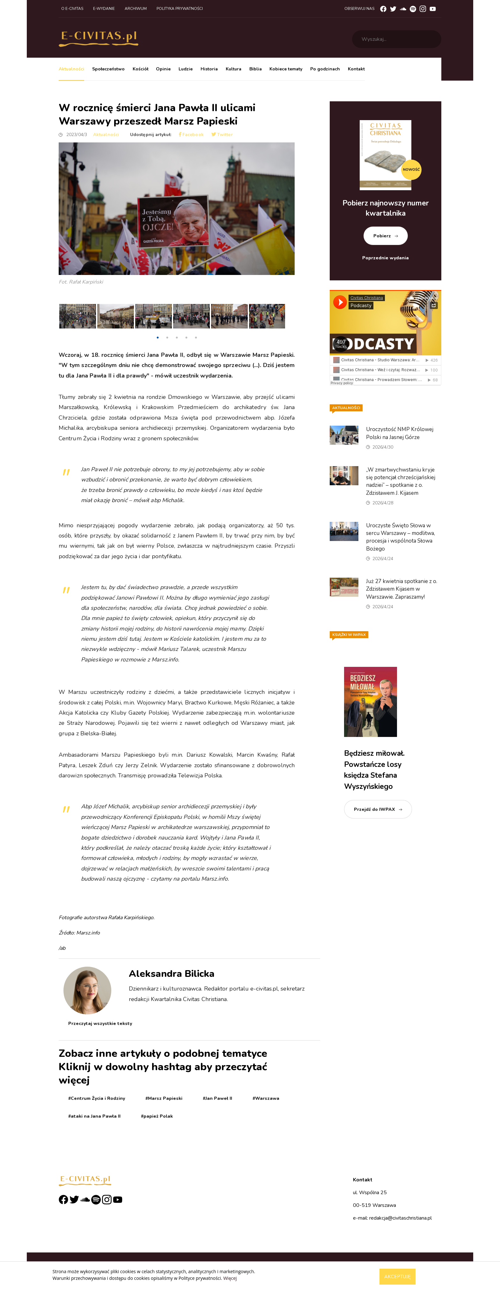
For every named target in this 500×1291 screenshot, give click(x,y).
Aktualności (71, 69)
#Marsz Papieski (163, 1098)
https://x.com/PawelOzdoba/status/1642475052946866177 (128, 902)
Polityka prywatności (180, 8)
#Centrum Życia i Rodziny (96, 1098)
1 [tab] (157, 338)
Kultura (233, 69)
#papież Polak (157, 1116)
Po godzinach (325, 69)
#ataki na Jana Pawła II (94, 1116)
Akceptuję (397, 1276)
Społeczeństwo (108, 69)
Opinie (163, 69)
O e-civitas (72, 8)
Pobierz (382, 236)
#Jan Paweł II (217, 1098)
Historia (209, 69)
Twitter (222, 135)
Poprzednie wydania (385, 258)
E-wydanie (104, 8)
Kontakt (356, 69)
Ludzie (186, 69)
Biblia (255, 69)
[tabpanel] (78, 317)
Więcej (230, 1278)
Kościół (140, 69)
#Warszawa (266, 1098)
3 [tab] (176, 338)
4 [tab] (186, 338)
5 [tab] (196, 338)
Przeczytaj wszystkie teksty (100, 1024)
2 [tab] (167, 338)
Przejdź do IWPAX (374, 809)
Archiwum (136, 8)
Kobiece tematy (285, 69)
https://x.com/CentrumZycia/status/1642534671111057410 (127, 683)
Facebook (191, 135)
